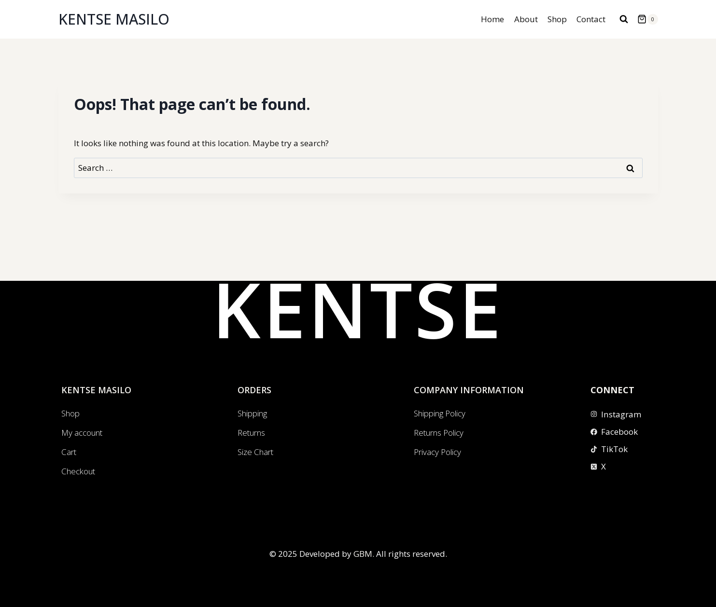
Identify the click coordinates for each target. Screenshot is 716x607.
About (526, 19)
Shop (557, 19)
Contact (590, 19)
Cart (68, 451)
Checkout (78, 471)
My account (81, 432)
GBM (362, 553)
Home (492, 19)
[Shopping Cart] (647, 19)
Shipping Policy (439, 413)
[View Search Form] (623, 19)
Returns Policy (438, 432)
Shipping (252, 413)
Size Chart (255, 451)
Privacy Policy (437, 451)
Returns (251, 432)
